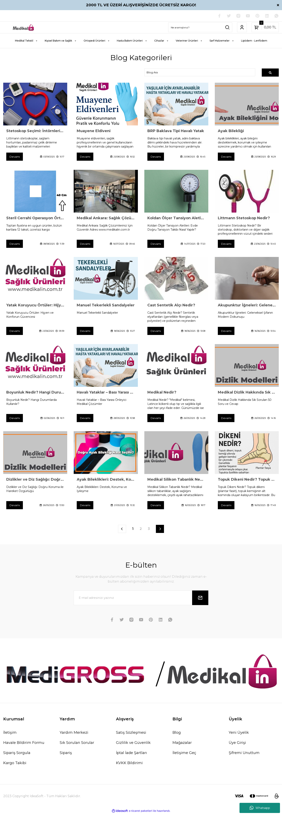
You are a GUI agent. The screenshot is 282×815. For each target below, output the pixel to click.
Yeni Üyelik (239, 734)
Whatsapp (260, 808)
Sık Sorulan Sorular (77, 744)
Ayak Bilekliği (231, 131)
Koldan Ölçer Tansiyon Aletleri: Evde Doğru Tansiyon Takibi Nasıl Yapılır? (176, 218)
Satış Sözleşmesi (131, 734)
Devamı (14, 157)
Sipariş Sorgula (16, 754)
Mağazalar (182, 744)
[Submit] (200, 599)
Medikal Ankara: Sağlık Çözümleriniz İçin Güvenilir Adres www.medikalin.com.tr (106, 218)
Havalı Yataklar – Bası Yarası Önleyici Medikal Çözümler (106, 393)
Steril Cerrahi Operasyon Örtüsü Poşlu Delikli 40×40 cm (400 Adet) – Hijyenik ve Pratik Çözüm (35, 218)
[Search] (200, 27)
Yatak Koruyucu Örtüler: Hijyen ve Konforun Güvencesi (35, 306)
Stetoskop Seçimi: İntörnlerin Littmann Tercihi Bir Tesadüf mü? (35, 131)
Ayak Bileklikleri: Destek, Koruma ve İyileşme (106, 480)
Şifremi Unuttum (244, 754)
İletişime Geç (184, 754)
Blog (176, 734)
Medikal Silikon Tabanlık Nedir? (176, 480)
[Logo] (23, 27)
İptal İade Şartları (131, 754)
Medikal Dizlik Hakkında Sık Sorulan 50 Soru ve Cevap (247, 393)
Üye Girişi (237, 744)
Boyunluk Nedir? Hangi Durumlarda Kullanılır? (35, 393)
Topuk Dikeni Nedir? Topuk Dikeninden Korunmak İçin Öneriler (247, 480)
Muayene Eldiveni (94, 131)
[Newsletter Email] (141, 599)
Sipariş (66, 754)
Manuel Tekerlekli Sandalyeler (106, 306)
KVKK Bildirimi (129, 764)
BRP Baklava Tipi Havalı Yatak (175, 131)
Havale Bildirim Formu (23, 744)
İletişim (10, 734)
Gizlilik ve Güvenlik (133, 744)
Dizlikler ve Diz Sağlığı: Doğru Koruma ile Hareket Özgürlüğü (35, 480)
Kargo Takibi (14, 764)
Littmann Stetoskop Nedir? (244, 218)
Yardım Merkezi (74, 734)
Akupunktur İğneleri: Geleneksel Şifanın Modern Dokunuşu (247, 306)
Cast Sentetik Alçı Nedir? (171, 306)
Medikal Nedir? (161, 393)
